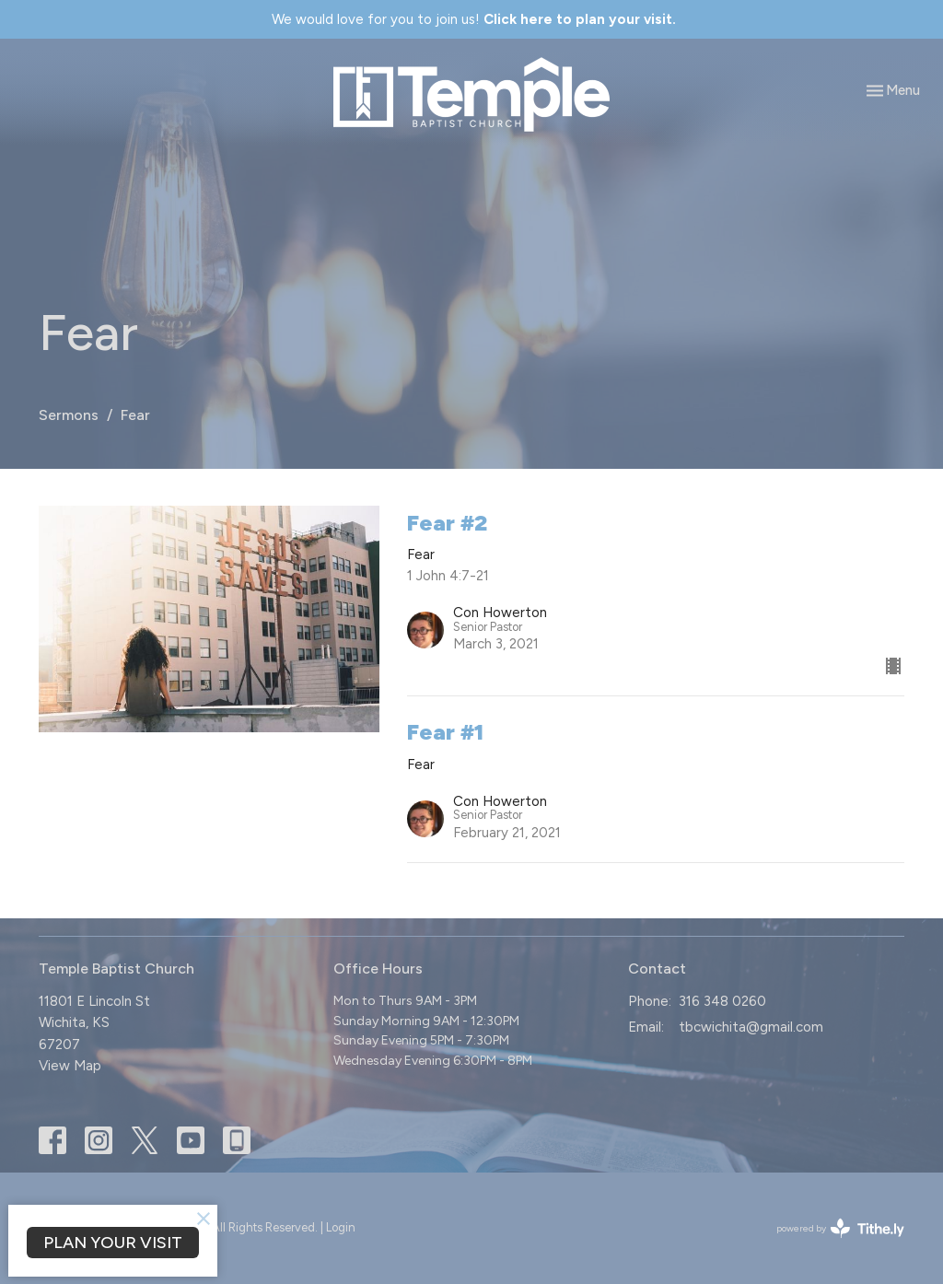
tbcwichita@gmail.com (751, 1027)
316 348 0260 (722, 1001)
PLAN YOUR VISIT (112, 1242)
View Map (70, 1065)
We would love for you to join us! (474, 19)
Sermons (69, 415)
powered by (840, 1228)
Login (340, 1227)
